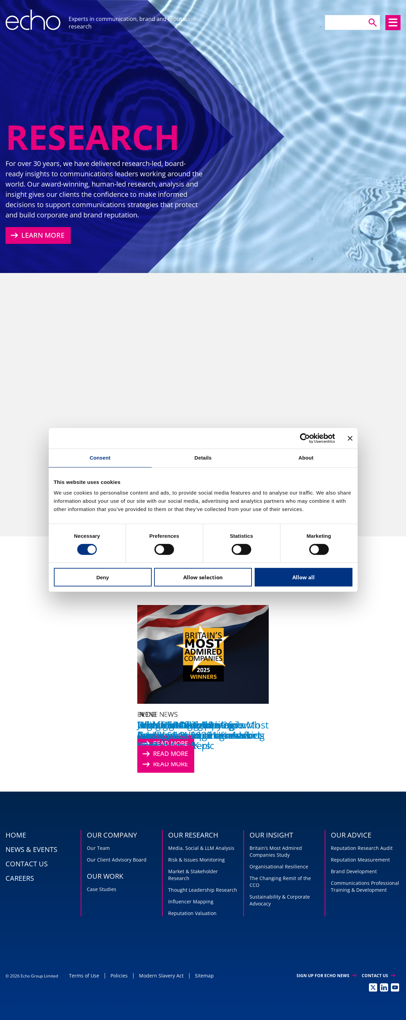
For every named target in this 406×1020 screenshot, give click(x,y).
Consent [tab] (100, 458)
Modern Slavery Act (161, 975)
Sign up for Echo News (326, 976)
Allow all (303, 577)
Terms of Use (84, 975)
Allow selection (203, 577)
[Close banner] (350, 438)
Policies (119, 975)
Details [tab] (203, 458)
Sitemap (204, 975)
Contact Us (378, 976)
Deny (102, 577)
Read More (164, 753)
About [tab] (306, 458)
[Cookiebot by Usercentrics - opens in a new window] (305, 438)
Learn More (37, 235)
